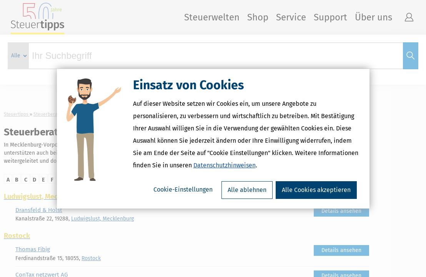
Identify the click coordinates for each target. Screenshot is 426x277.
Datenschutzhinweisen (224, 165)
